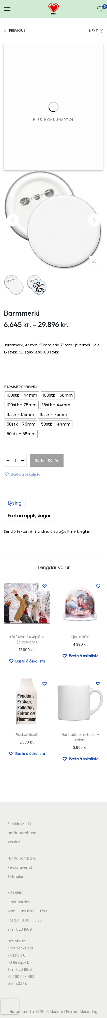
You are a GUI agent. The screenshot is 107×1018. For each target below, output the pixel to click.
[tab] (53, 503)
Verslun (14, 842)
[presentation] (10, 1006)
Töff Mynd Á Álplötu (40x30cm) (26, 639)
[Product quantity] (15, 460)
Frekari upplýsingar (29, 515)
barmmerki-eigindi (20, 387)
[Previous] (12, 220)
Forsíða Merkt (19, 823)
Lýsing (15, 503)
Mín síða (15, 892)
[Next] (94, 220)
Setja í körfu (46, 460)
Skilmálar (15, 876)
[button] (22, 474)
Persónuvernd (20, 867)
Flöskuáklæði (27, 734)
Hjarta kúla (80, 636)
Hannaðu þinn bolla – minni (80, 737)
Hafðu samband (22, 832)
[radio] (22, 395)
